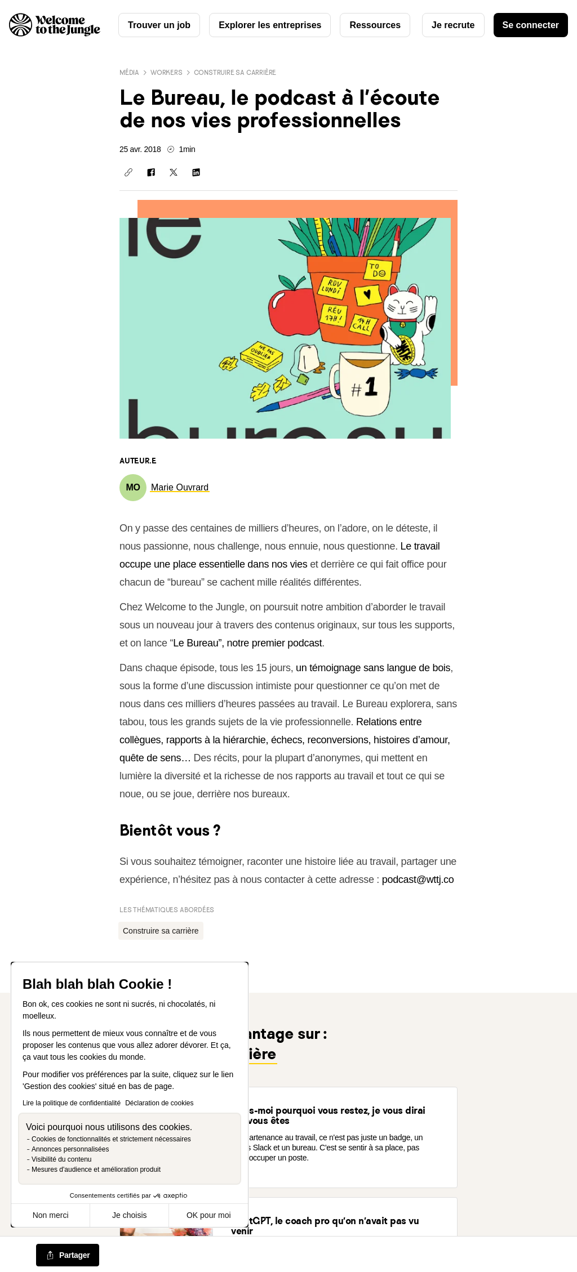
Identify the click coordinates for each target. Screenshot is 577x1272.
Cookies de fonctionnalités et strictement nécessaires (111, 1139)
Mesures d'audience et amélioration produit (96, 1169)
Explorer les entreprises (270, 25)
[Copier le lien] (128, 172)
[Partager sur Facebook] (151, 172)
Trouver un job (159, 25)
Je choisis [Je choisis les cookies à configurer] (129, 1215)
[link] (179, 487)
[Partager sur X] (174, 172)
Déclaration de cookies (159, 1103)
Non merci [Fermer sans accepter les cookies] (51, 1215)
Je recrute (453, 25)
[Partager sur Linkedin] (196, 172)
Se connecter (531, 25)
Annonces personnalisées (70, 1149)
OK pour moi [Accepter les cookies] (209, 1215)
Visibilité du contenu (62, 1159)
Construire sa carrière (235, 72)
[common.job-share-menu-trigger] (67, 1255)
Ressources (375, 25)
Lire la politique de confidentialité (72, 1103)
